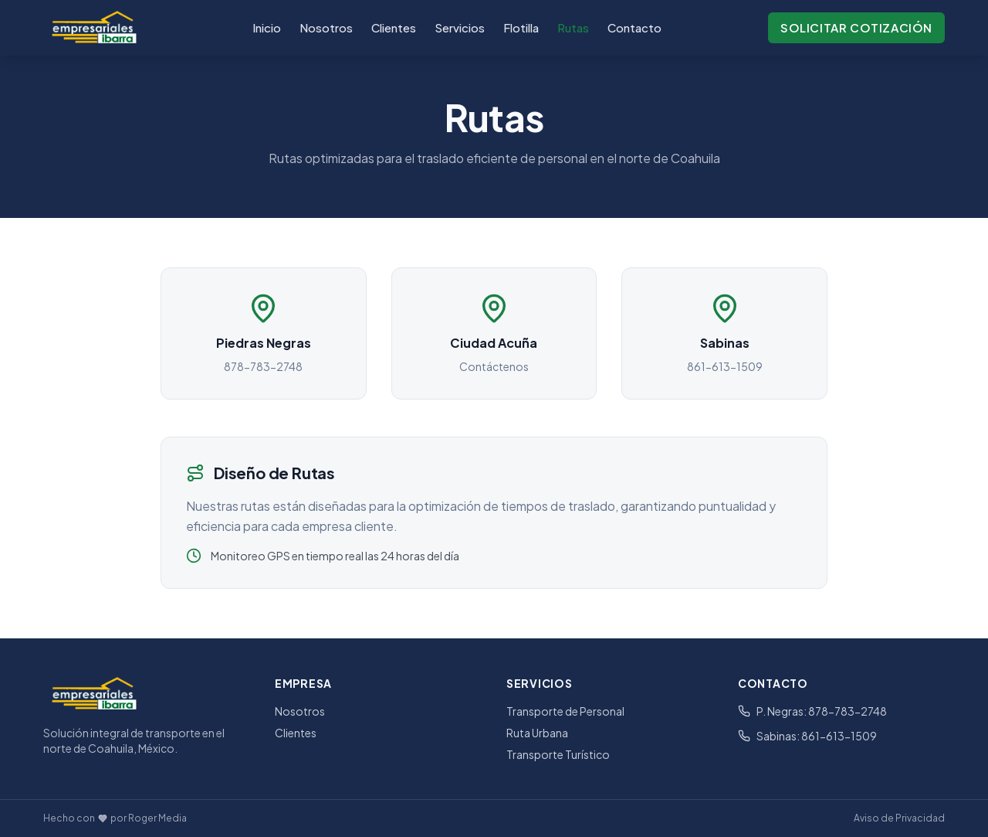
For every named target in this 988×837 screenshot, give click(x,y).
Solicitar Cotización (856, 27)
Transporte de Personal (565, 711)
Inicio (266, 27)
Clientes (393, 27)
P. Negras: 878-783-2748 (812, 711)
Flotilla (521, 27)
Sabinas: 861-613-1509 (807, 736)
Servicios (460, 27)
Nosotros (326, 27)
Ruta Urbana (537, 733)
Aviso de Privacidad (899, 818)
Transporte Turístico (558, 754)
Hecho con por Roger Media (115, 818)
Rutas (573, 27)
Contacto (634, 27)
